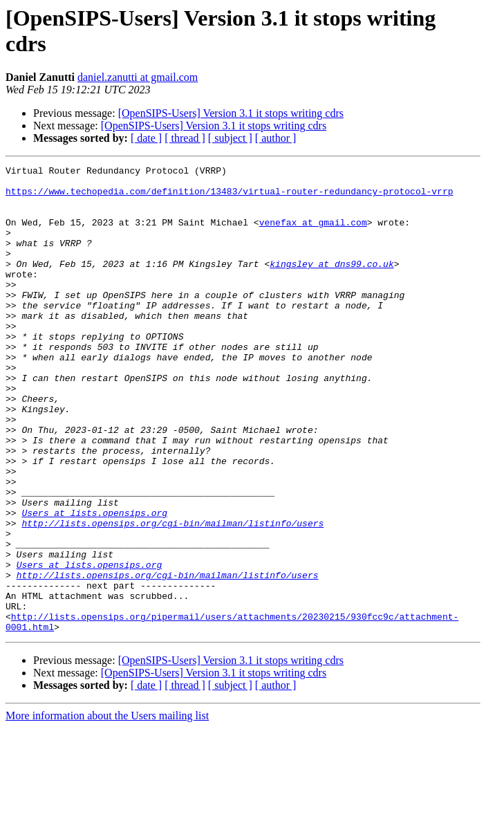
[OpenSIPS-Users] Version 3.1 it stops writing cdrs (231, 113)
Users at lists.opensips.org (94, 583)
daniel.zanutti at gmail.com (137, 77)
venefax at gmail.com (313, 234)
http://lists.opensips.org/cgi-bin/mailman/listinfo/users (172, 595)
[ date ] (146, 138)
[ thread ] (185, 138)
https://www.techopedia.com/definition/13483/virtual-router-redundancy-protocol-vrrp (229, 197)
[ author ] (276, 138)
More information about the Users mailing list (107, 809)
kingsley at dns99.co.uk (331, 284)
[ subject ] (230, 138)
